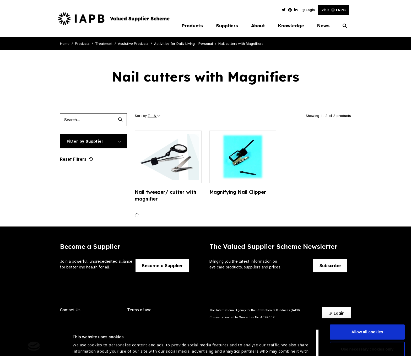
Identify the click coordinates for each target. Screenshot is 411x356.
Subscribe (330, 265)
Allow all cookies (367, 297)
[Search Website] (345, 26)
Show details (85, 340)
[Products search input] (87, 119)
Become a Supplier (162, 265)
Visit (333, 10)
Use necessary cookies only (367, 314)
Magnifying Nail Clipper (237, 192)
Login (308, 10)
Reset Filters (76, 159)
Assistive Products (133, 43)
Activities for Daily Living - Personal (183, 43)
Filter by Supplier (85, 141)
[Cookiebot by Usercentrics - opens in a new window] (34, 346)
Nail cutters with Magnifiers (240, 43)
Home (64, 43)
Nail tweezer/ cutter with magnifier (165, 195)
